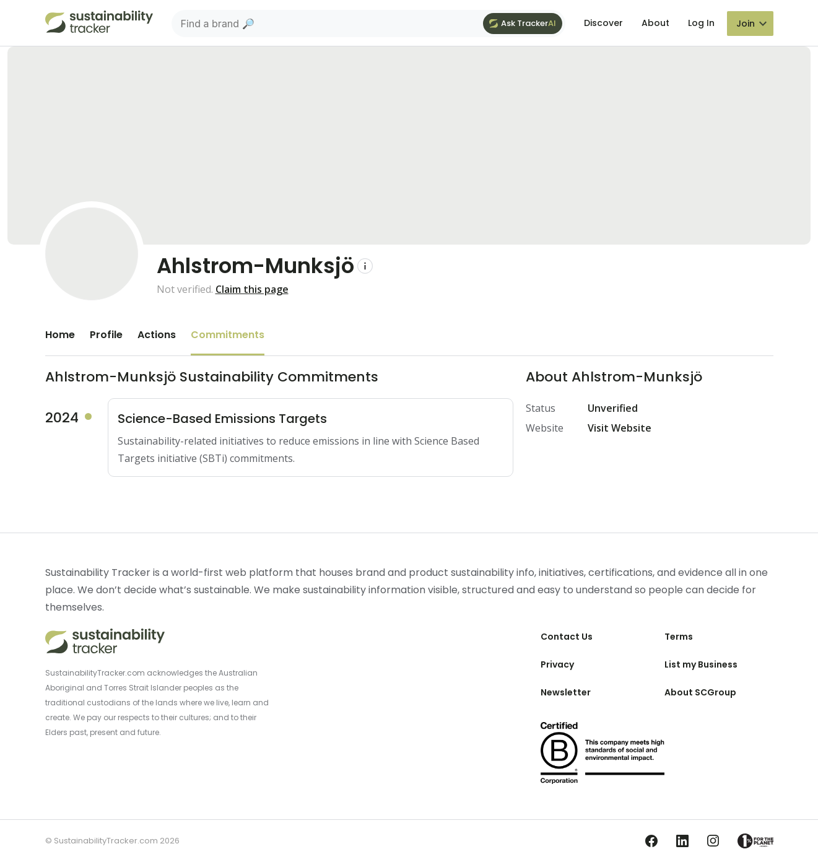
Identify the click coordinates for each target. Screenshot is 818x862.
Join (745, 23)
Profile (106, 335)
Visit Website (619, 428)
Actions (156, 335)
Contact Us (567, 636)
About (655, 23)
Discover (603, 23)
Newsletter (566, 692)
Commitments (227, 335)
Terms (678, 636)
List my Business (701, 664)
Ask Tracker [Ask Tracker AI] (522, 23)
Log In (701, 23)
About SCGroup (700, 692)
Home (60, 335)
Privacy (557, 664)
